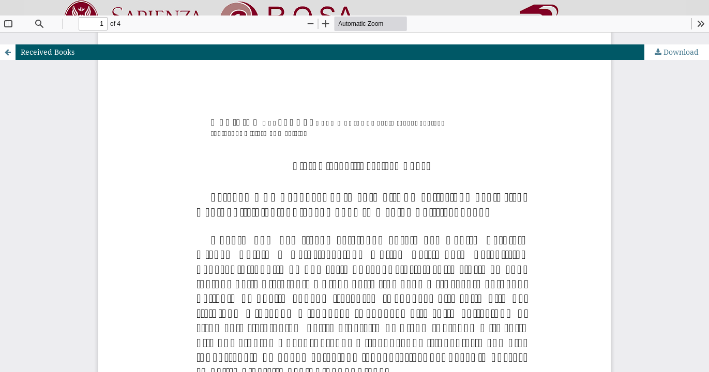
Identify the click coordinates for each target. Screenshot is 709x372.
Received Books (47, 52)
